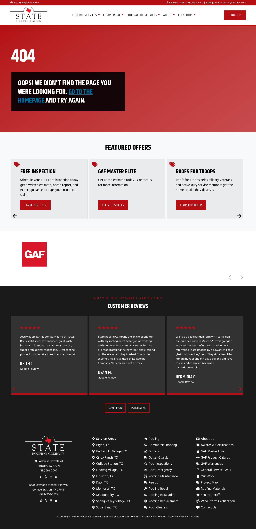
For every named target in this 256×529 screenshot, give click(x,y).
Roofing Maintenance (163, 476)
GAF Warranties (211, 463)
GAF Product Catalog (215, 457)
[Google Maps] (41, 476)
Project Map (209, 482)
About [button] (167, 15)
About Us (207, 438)
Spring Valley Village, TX (113, 501)
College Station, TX (109, 463)
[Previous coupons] (15, 215)
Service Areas (106, 438)
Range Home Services (155, 516)
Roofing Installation (161, 495)
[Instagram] (51, 476)
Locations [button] (185, 15)
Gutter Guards (158, 457)
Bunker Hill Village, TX (111, 451)
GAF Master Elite (212, 451)
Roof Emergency (160, 470)
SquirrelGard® (210, 495)
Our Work (207, 476)
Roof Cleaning (158, 507)
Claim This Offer (35, 205)
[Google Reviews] (56, 476)
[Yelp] (46, 476)
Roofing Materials (212, 488)
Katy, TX (102, 482)
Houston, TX (104, 476)
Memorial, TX (105, 488)
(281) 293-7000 (48, 470)
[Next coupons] (239, 215)
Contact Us (235, 15)
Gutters (153, 451)
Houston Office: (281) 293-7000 (185, 2)
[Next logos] (241, 277)
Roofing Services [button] (84, 15)
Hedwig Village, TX (109, 470)
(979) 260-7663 (48, 494)
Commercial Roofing (162, 445)
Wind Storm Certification (217, 501)
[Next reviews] (239, 388)
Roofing (153, 438)
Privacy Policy (122, 516)
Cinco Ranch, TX (107, 457)
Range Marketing (190, 516)
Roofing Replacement (163, 501)
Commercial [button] (111, 15)
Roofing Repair (158, 488)
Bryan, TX (102, 445)
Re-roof (153, 482)
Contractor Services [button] (142, 15)
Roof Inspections (160, 463)
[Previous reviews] (15, 388)
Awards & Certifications (216, 445)
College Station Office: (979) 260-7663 (226, 2)
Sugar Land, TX (106, 507)
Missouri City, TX (107, 495)
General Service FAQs (215, 470)
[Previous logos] (230, 277)
